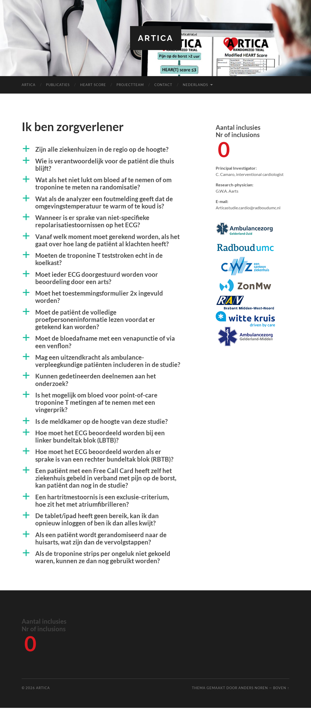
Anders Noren (253, 691)
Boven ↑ (281, 691)
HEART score (93, 85)
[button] (109, 149)
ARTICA (155, 38)
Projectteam (130, 85)
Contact (163, 85)
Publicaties (58, 85)
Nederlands (195, 85)
